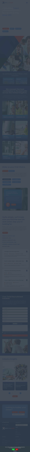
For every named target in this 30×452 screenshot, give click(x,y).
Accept (13, 449)
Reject (17, 449)
